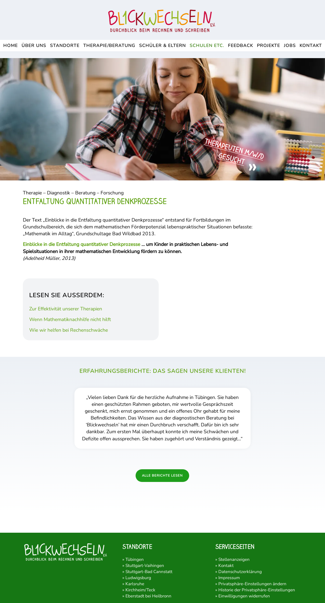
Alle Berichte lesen (162, 475)
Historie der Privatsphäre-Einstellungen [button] (256, 590)
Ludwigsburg (138, 578)
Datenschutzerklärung (240, 572)
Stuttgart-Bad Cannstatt (148, 572)
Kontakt (226, 565)
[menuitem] (10, 45)
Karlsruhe (134, 584)
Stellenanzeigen (234, 559)
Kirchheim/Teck (140, 590)
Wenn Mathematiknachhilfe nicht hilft (70, 319)
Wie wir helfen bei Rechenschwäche (68, 330)
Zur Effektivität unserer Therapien (65, 309)
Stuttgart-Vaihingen (144, 565)
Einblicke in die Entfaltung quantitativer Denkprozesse (81, 244)
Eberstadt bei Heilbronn (148, 596)
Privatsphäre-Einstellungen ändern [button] (252, 584)
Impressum (229, 578)
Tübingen (134, 559)
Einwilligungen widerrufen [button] (244, 596)
